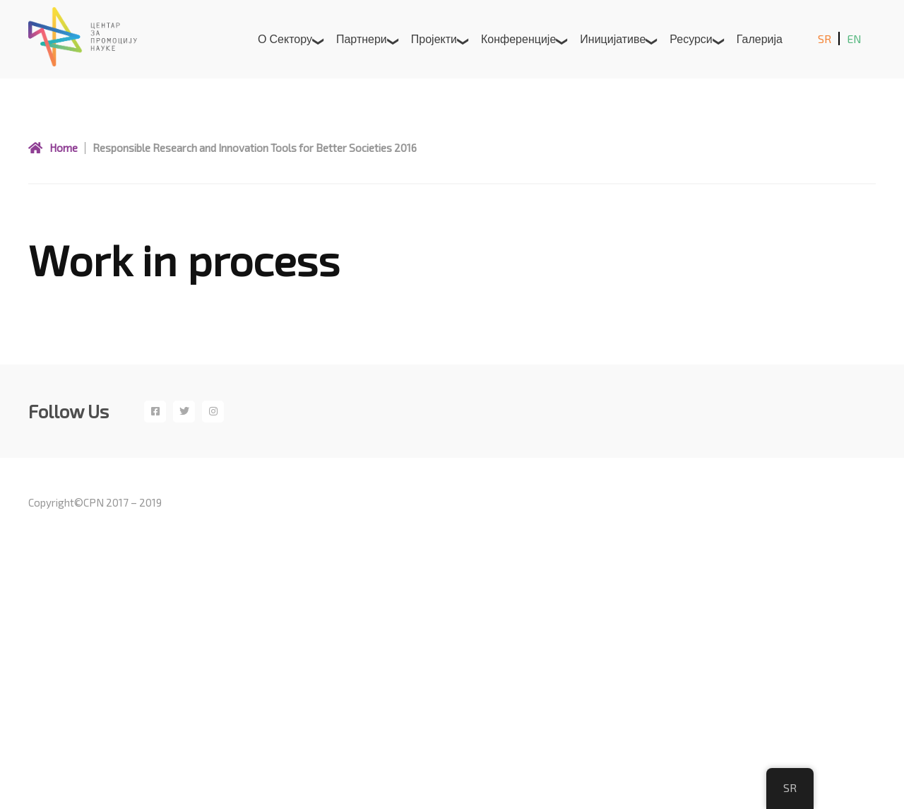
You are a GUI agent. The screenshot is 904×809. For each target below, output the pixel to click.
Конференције (518, 38)
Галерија (760, 38)
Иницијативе (613, 38)
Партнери (361, 38)
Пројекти (434, 38)
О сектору (285, 38)
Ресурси (691, 38)
